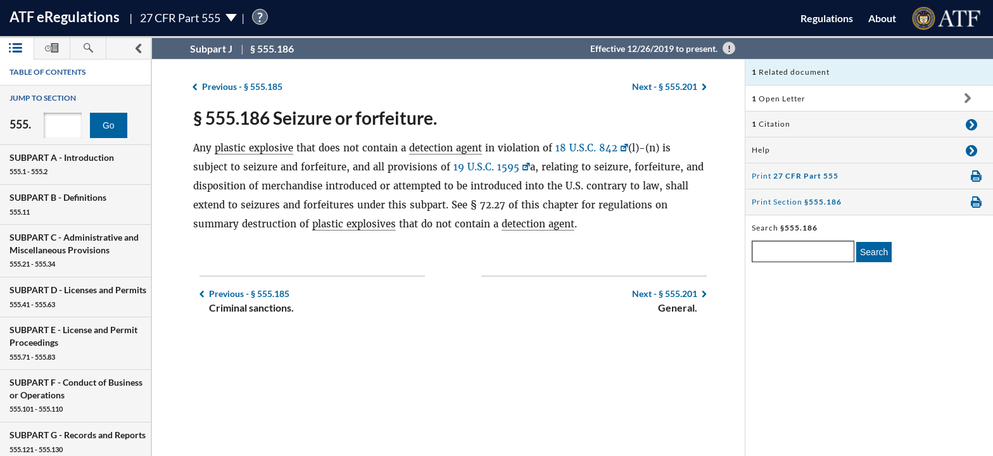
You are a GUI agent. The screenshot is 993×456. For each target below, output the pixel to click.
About (882, 18)
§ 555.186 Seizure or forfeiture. (315, 118)
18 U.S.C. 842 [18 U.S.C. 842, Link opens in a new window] (586, 148)
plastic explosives (354, 224)
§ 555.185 (242, 86)
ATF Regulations (64, 16)
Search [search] (874, 252)
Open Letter (779, 98)
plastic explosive (254, 148)
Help (761, 150)
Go (109, 125)
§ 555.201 (664, 86)
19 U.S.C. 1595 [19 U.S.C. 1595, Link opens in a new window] (486, 167)
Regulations (826, 18)
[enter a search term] (803, 251)
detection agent (445, 148)
